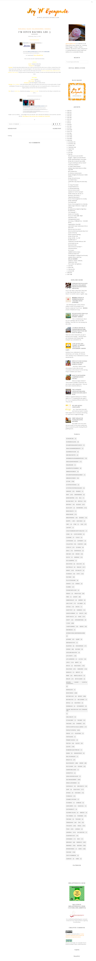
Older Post (57, 128)
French (68, 593)
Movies (80, 696)
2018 (68, 124)
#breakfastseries (71, 478)
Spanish (68, 792)
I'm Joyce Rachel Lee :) (73, 186)
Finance (68, 583)
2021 (68, 119)
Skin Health (80, 786)
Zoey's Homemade (71, 855)
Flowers (68, 587)
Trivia (67, 829)
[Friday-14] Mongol (72, 200)
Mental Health (78, 675)
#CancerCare (70, 438)
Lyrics (68, 662)
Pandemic (79, 723)
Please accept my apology (74, 234)
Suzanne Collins (71, 812)
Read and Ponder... (72, 245)
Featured (68, 577)
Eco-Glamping (70, 560)
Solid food (77, 789)
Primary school (70, 740)
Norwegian (69, 706)
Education (69, 564)
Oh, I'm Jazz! (71, 250)
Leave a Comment (14, 124)
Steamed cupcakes (71, 799)
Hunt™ (68, 620)
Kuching (77, 649)
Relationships (70, 763)
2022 (68, 117)
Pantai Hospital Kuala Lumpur (74, 726)
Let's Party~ (69, 655)
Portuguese (69, 736)
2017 (68, 126)
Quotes (68, 746)
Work (80, 848)
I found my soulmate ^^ (73, 164)
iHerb (77, 858)
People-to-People (71, 730)
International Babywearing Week (75, 633)
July (69, 150)
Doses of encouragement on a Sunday (77, 198)
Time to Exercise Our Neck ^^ (75, 246)
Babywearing (78, 494)
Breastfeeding (70, 517)
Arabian (78, 491)
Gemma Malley (70, 600)
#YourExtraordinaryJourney (74, 474)
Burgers (81, 517)
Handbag (79, 610)
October (70, 145)
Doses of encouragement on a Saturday (77, 204)
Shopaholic (69, 786)
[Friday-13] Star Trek (73, 236)
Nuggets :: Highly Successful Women (77, 157)
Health (81, 613)
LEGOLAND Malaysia (71, 652)
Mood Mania (22, 28)
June (69, 152)
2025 (68, 112)
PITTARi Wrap (69, 720)
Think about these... (73, 248)
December (71, 142)
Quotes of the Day (72, 232)
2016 (68, 128)
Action (68, 481)
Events (68, 570)
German (80, 600)
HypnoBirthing (79, 620)
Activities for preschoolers (74, 488)
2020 (68, 121)
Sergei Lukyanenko (71, 783)
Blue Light (69, 507)
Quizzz (29, 28)
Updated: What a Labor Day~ (75, 257)
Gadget (75, 596)
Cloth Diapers (78, 534)
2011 (68, 136)
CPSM (75, 524)
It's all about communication (75, 173)
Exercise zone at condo (74, 190)
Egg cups (79, 564)
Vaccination (80, 832)
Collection (69, 544)
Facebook (69, 573)
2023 (68, 115)
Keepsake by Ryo (70, 642)
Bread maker (69, 514)
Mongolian (69, 689)
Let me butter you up (73, 243)
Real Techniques (70, 756)
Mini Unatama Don (72, 171)
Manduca (68, 672)
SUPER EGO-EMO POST (73, 253)
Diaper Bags (77, 550)
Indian (81, 626)
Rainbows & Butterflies (72, 750)
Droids (78, 554)
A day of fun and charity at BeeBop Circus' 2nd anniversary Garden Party (76, 347)
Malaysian (69, 669)
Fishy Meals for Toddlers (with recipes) (77, 419)
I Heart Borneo (70, 626)
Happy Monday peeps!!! (74, 197)
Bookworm (80, 507)
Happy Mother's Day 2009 (74, 224)
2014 (68, 131)
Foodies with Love (71, 590)
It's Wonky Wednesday (73, 188)
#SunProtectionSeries (72, 468)
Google (68, 606)
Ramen (68, 753)
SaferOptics (69, 773)
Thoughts (47, 28)
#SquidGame (69, 465)
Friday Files (78, 593)
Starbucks (69, 796)
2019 (68, 122)
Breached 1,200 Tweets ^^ (74, 195)
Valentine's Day (70, 835)
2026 (68, 110)
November (71, 143)
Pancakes (68, 723)
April (69, 265)
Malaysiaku (77, 665)
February (70, 269)
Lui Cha (81, 659)
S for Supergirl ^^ (72, 212)
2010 (68, 138)
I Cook (68, 623)
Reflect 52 (69, 759)
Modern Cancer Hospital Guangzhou (76, 683)
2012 (68, 135)
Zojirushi (68, 858)
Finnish (78, 583)
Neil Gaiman (81, 699)
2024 (68, 114)
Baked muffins (70, 498)
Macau (68, 665)
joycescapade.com (70, 43)
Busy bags (79, 521)
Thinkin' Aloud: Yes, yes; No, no (75, 193)
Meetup (78, 672)
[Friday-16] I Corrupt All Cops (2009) (76, 161)
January (70, 271)
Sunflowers (69, 806)
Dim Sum (68, 554)
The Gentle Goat (72, 202)
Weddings (69, 842)
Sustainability (70, 809)
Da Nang (78, 547)
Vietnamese (69, 839)
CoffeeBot (80, 540)
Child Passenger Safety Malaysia (75, 531)
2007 (68, 274)
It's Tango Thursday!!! (73, 185)
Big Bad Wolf (70, 501)
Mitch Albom (78, 679)
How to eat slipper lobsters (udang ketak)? (78, 377)
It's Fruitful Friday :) (72, 180)
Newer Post (12, 128)
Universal (69, 832)
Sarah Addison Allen (72, 776)
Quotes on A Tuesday (73, 214)
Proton (68, 743)
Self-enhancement (38, 28)
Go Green (80, 603)
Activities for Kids (71, 484)
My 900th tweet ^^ (72, 239)
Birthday (68, 504)
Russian (80, 766)
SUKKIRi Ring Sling (71, 769)
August (70, 149)
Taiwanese (80, 816)
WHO (78, 839)
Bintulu (80, 501)
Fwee (67, 596)
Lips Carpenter (70, 659)
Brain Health (70, 511)
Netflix (68, 703)
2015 (68, 129)
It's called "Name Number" (74, 166)
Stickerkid (69, 802)
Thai (79, 822)
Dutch (68, 557)
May (69, 154)
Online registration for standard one (76, 710)
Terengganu (69, 822)
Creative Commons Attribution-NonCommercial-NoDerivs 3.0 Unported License (75, 935)
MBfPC (77, 662)
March (70, 267)
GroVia (77, 606)
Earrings (76, 557)
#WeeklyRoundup (71, 471)
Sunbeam (78, 802)
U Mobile (77, 829)
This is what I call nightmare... (75, 264)
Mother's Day (70, 696)
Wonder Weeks (70, 848)
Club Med (68, 537)
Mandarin (80, 669)
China (68, 534)
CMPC (67, 524)
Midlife (68, 679)
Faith (78, 573)
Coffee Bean (69, 540)
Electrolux (69, 567)
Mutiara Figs (69, 699)
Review (81, 763)
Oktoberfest (80, 706)
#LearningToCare (71, 451)
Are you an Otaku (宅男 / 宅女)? (75, 215)
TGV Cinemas (69, 816)
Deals (67, 550)
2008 (68, 272)
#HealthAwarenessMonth (73, 448)
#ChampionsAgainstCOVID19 (74, 445)
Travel (79, 825)
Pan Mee (80, 720)
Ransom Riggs (78, 753)
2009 (68, 140)
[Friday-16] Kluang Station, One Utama (77, 159)
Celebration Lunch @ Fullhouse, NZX (77, 241)
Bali (80, 498)
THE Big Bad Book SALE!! (74, 219)
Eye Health (78, 570)
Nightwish (77, 703)
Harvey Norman (70, 613)
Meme (67, 675)
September (71, 147)
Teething (68, 819)
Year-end (68, 852)
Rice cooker (69, 766)
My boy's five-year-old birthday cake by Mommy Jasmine (80, 315)
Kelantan (69, 646)
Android (68, 491)
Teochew (78, 819)
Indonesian (69, 629)
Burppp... (68, 521)
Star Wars (77, 792)
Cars (82, 524)
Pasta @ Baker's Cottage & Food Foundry (78, 255)
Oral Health (69, 717)
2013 (68, 133)
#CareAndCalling (71, 442)
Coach (78, 537)
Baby (67, 494)
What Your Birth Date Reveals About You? (78, 231)
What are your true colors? (74, 229)
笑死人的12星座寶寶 (72, 259)
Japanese (68, 639)
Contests (80, 544)
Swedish (82, 812)
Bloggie (78, 504)
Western (79, 845)
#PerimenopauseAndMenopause (75, 458)
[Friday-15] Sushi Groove (74, 178)
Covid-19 (68, 547)
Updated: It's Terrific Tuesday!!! (75, 192)
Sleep (67, 789)
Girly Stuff (69, 603)
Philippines (78, 733)
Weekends (69, 845)
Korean (68, 649)
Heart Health (70, 616)
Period (68, 733)
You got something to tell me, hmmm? (77, 163)
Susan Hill (81, 806)
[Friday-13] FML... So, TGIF (74, 238)
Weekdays (79, 842)
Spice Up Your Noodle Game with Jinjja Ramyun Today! (79, 362)
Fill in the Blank (70, 580)
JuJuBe (77, 639)
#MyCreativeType (70, 455)
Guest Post (69, 610)
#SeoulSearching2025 (72, 461)
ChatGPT (68, 527)
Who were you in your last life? (75, 156)
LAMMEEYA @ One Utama (74, 252)
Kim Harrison (79, 646)
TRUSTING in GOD (72, 217)
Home (79, 616)
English (79, 567)
